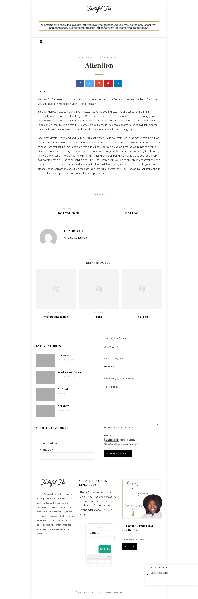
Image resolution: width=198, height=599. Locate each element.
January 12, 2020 (109, 57)
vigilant (98, 194)
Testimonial (111, 386)
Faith (99, 316)
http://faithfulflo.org (77, 237)
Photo (107, 435)
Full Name (45, 450)
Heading (109, 366)
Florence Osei (73, 231)
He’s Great (141, 316)
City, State (110, 347)
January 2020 (87, 57)
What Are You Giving (69, 372)
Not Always (64, 406)
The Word (63, 355)
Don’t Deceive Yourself (56, 316)
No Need (63, 389)
